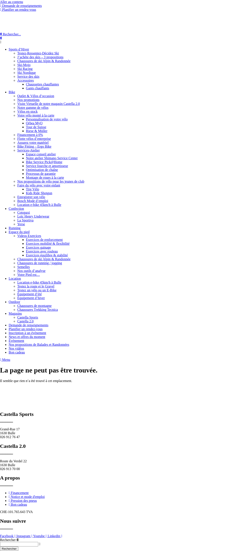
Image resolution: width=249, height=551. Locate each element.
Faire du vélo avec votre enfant (38, 185)
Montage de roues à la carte (45, 177)
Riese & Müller (37, 131)
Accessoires (25, 80)
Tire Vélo (32, 189)
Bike (12, 92)
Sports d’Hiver (19, 49)
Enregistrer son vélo (31, 197)
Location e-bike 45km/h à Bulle (39, 205)
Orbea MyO (34, 123)
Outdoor (14, 302)
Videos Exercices (29, 236)
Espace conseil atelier (41, 154)
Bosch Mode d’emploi (32, 201)
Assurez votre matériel (33, 142)
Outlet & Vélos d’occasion (35, 96)
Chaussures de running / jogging (39, 263)
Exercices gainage (38, 247)
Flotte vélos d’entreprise (34, 139)
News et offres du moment (27, 337)
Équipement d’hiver (31, 298)
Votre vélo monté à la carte (35, 115)
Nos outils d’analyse (31, 271)
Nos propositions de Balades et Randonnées (39, 344)
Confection (16, 208)
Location (15, 278)
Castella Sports (27, 317)
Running (15, 228)
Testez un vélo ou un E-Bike (37, 290)
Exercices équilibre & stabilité (47, 255)
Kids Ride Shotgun (39, 193)
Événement (16, 341)
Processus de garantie (41, 173)
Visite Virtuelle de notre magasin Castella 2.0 (48, 104)
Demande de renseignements (28, 325)
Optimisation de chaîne (42, 170)
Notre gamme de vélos (32, 107)
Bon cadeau (17, 352)
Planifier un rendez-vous (26, 329)
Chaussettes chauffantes (42, 84)
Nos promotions (28, 100)
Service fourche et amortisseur (47, 166)
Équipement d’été (29, 294)
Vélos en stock (27, 111)
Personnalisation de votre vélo (47, 119)
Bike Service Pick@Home (44, 162)
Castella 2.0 (25, 321)
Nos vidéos (16, 348)
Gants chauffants (37, 88)
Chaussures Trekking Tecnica (37, 309)
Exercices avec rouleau (42, 251)
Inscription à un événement (27, 333)
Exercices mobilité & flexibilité (48, 243)
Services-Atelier (28, 150)
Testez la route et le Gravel (35, 286)
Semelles (23, 267)
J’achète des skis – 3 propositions (40, 57)
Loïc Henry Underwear (33, 216)
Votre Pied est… (28, 274)
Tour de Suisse (36, 127)
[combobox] (19, 544)
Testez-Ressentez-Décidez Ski (38, 53)
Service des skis (28, 76)
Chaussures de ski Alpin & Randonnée (44, 61)
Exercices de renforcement (44, 240)
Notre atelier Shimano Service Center (52, 158)
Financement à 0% (30, 135)
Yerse (21, 224)
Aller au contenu (11, 2)
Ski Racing (25, 69)
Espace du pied (19, 232)
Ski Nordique (26, 72)
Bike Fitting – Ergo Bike (34, 146)
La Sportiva (25, 220)
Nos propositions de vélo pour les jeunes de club (50, 181)
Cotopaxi (23, 212)
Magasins (15, 313)
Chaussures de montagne (34, 306)
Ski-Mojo (23, 65)
